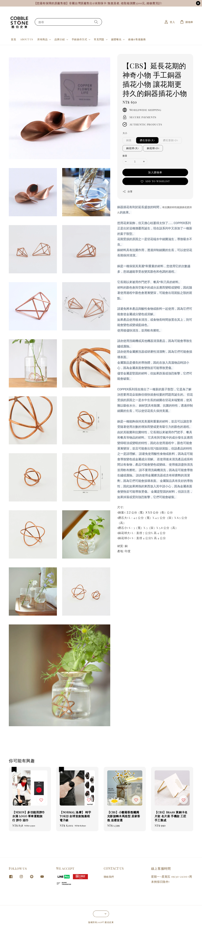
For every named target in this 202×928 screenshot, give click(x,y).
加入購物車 (155, 172)
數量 (125, 155)
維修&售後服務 (137, 39)
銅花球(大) (132, 148)
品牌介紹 (59, 39)
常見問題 (99, 39)
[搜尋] (96, 21)
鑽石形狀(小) (170, 140)
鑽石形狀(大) (147, 140)
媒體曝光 (116, 39)
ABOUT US (26, 39)
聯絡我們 (109, 876)
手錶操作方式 (79, 39)
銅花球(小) (153, 148)
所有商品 (42, 39)
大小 (125, 132)
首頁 (13, 39)
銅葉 (129, 140)
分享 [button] (128, 191)
